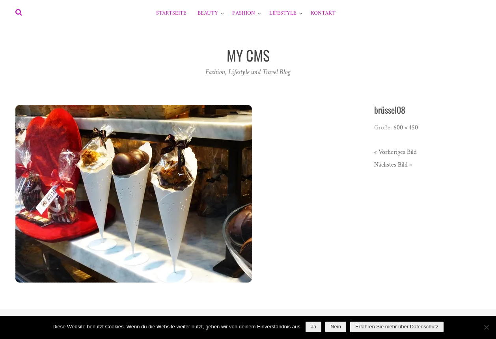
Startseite (171, 13)
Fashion (243, 13)
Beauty (208, 13)
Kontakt (323, 13)
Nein (335, 327)
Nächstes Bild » (393, 165)
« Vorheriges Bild (395, 152)
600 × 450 (405, 128)
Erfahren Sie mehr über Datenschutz (396, 327)
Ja (313, 327)
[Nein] (486, 327)
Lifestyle (282, 13)
